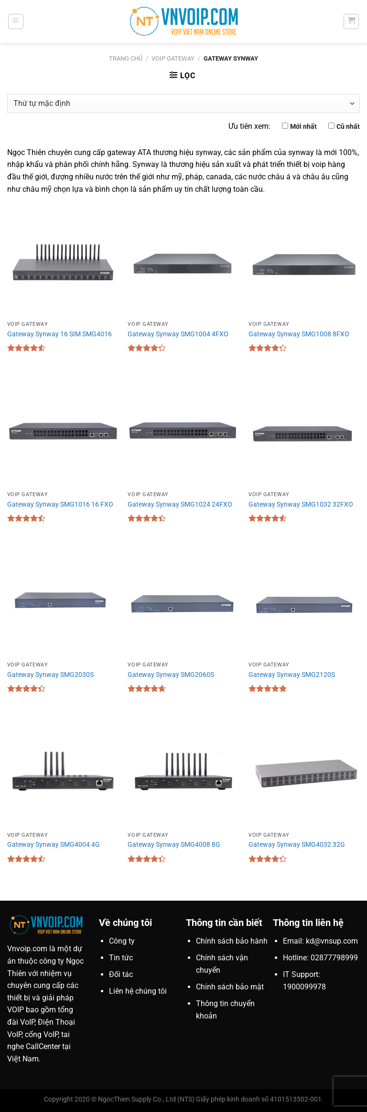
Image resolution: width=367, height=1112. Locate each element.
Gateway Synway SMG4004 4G (53, 845)
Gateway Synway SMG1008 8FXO (298, 334)
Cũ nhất (348, 127)
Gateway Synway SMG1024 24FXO (180, 504)
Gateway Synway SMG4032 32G (296, 845)
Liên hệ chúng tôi (138, 991)
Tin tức (121, 957)
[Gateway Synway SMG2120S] (304, 601)
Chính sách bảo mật (230, 986)
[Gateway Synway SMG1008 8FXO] (304, 260)
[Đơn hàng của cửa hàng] (183, 103)
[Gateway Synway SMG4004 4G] (63, 771)
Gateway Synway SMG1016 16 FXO (60, 504)
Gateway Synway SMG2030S (50, 675)
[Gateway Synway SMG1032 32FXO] (304, 431)
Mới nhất (303, 127)
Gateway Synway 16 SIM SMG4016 (59, 334)
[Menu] (15, 21)
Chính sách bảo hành (232, 941)
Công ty (122, 941)
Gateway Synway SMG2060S (171, 675)
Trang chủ (125, 58)
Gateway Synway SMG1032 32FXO (300, 504)
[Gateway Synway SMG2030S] (63, 601)
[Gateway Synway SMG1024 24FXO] (183, 431)
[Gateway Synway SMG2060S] (183, 601)
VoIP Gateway (172, 58)
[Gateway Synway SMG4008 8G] (183, 771)
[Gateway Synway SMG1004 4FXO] (183, 260)
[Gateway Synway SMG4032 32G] (304, 771)
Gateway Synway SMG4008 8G (174, 845)
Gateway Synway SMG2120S (291, 675)
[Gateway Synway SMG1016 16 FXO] (63, 431)
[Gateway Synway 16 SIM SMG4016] (63, 260)
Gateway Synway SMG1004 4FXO (178, 334)
